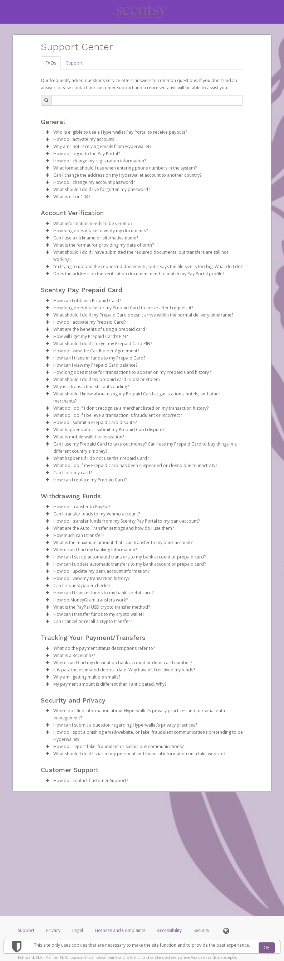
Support (74, 63)
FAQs (50, 63)
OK (267, 948)
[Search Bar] (147, 100)
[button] (47, 132)
